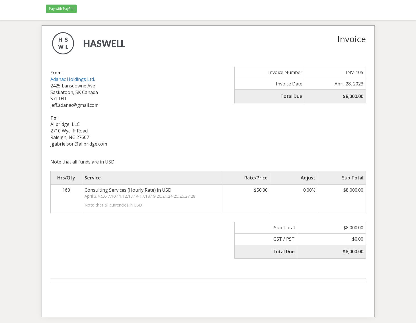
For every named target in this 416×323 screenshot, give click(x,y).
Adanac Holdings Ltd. (72, 79)
